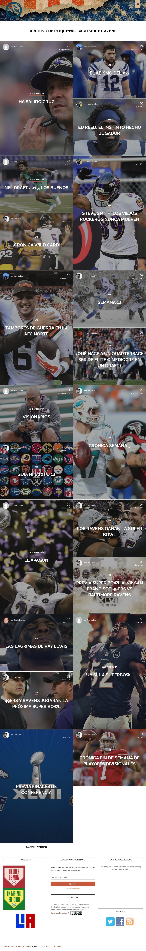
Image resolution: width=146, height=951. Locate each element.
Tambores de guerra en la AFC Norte (36, 331)
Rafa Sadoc (91, 47)
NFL (109, 65)
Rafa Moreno (92, 333)
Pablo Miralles (92, 104)
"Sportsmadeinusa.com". (60, 913)
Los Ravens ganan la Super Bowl (109, 531)
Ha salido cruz (36, 101)
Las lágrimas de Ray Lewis (36, 646)
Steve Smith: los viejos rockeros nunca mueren (109, 216)
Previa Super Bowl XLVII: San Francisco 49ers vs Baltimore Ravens (109, 589)
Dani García (18, 219)
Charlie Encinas (19, 620)
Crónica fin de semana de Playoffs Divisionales (109, 760)
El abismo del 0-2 (110, 72)
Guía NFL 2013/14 (36, 474)
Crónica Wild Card (36, 244)
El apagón (36, 560)
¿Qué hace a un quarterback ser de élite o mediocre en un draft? (110, 359)
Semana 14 (109, 302)
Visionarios (36, 416)
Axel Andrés (18, 47)
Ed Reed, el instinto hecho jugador (109, 130)
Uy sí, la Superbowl (109, 674)
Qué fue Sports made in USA (13, 946)
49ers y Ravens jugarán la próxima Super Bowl (36, 703)
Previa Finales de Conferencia (36, 789)
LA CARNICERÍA (36, 94)
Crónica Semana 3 (109, 445)
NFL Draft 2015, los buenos (36, 187)
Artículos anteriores (36, 847)
